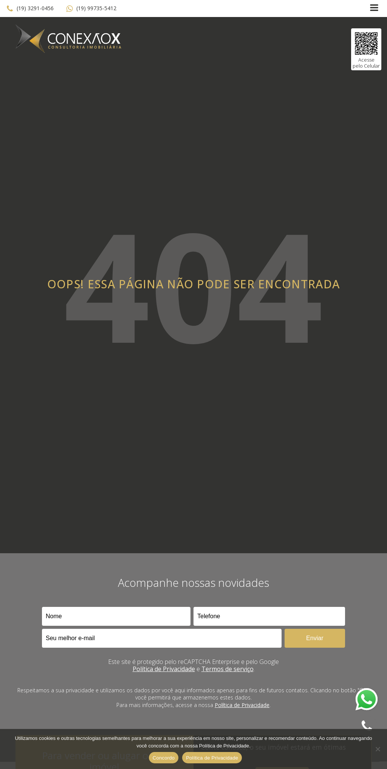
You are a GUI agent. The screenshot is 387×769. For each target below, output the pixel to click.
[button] (30, 8)
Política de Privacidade (164, 669)
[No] (377, 749)
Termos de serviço (227, 669)
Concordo (164, 758)
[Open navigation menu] (374, 8)
